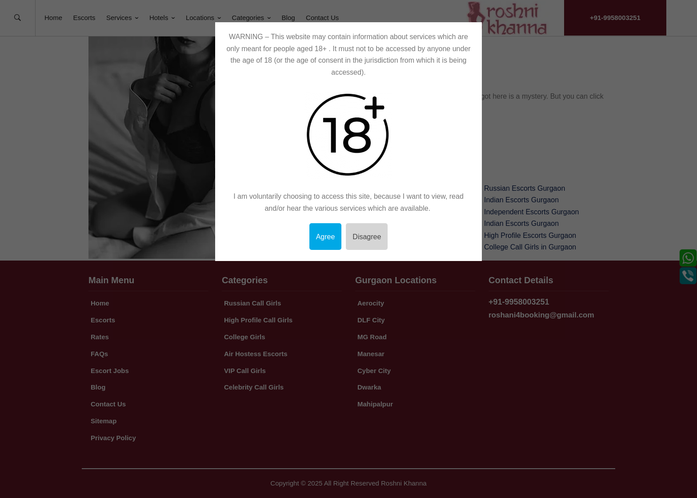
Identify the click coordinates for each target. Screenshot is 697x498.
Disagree (367, 237)
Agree (325, 237)
